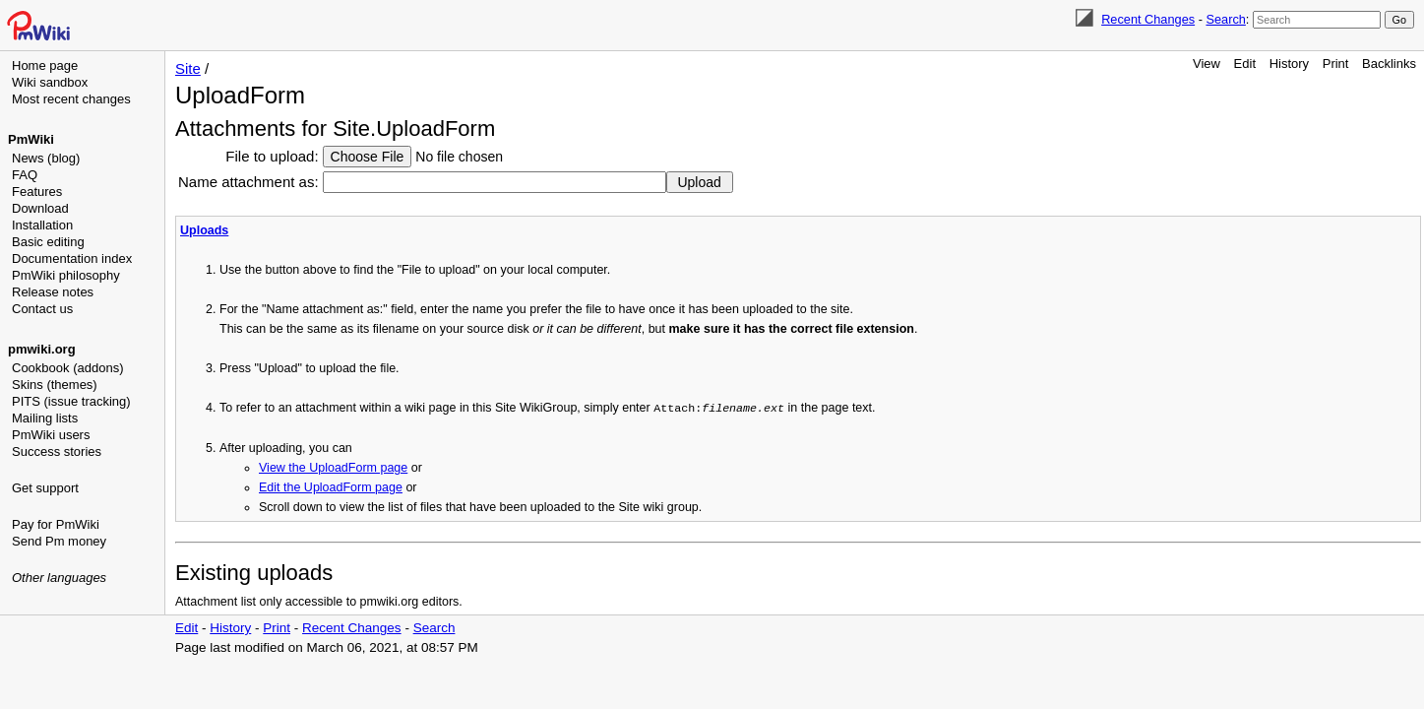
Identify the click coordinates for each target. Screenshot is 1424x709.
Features (37, 191)
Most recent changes (71, 99)
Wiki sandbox (50, 82)
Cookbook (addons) (67, 367)
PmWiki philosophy (66, 275)
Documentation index (72, 258)
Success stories (56, 451)
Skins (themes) (54, 384)
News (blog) (46, 158)
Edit (1245, 63)
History (1289, 63)
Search (1225, 19)
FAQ (24, 174)
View (1206, 63)
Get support (45, 488)
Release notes (52, 292)
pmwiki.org (42, 349)
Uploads (204, 230)
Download (40, 208)
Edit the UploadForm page (330, 486)
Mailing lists (45, 418)
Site (188, 68)
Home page (45, 65)
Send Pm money (59, 541)
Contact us (42, 308)
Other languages (59, 577)
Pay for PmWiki (55, 524)
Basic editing (48, 241)
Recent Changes (1148, 19)
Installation (42, 225)
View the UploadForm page (333, 467)
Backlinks (1389, 63)
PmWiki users (51, 434)
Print (1336, 63)
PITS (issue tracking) (71, 401)
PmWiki (31, 139)
